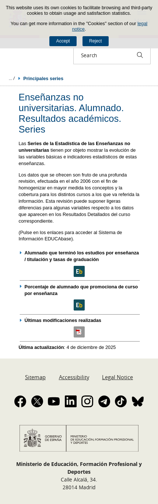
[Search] (140, 55)
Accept (63, 41)
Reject (95, 41)
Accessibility (74, 377)
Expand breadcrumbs (11, 78)
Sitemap (35, 377)
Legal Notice (117, 377)
